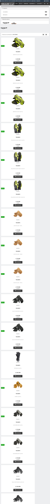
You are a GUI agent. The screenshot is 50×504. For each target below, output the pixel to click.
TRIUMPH (8, 52)
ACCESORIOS (25, 12)
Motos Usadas (20, 484)
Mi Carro (35, 492)
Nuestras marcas (6, 19)
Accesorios (39, 3)
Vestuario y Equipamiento (22, 485)
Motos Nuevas (20, 482)
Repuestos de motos (21, 487)
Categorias (5, 8)
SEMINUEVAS (26, 3)
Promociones (36, 482)
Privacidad (36, 484)
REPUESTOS (25, 14)
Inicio (16, 3)
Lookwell (25, 451)
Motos (20, 3)
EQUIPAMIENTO (32, 3)
